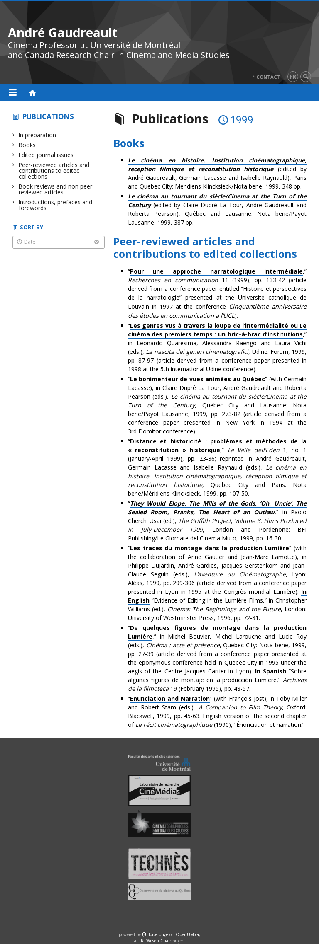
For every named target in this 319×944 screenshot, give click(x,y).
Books (27, 145)
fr (293, 76)
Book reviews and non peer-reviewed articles (56, 189)
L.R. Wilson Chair (154, 941)
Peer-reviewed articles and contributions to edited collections (54, 170)
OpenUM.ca (187, 934)
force (158, 934)
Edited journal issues (46, 155)
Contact (268, 77)
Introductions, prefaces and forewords (55, 205)
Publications (48, 116)
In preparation (37, 135)
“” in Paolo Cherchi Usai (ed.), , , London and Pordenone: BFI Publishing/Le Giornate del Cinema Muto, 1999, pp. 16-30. (217, 520)
